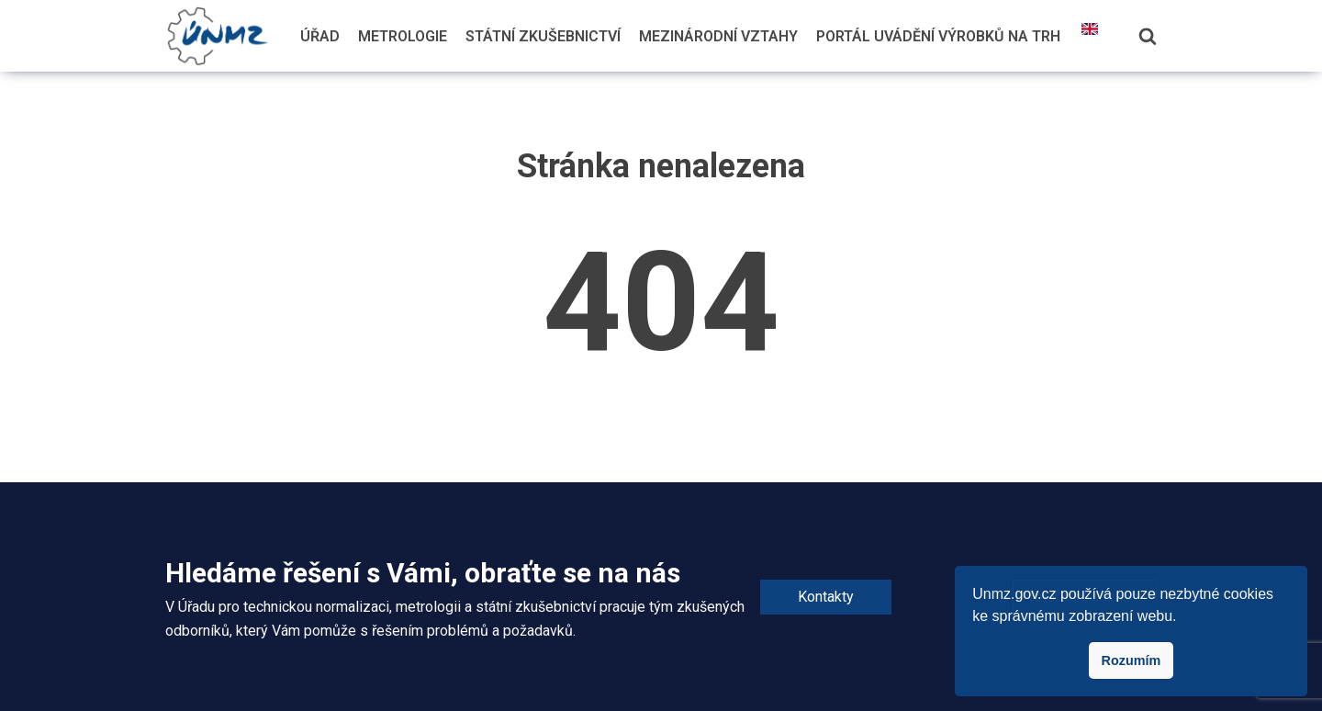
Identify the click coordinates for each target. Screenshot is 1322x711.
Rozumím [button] (1131, 660)
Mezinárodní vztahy (718, 36)
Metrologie (402, 36)
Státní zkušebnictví (543, 36)
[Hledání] (1147, 36)
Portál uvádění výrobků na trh (938, 36)
